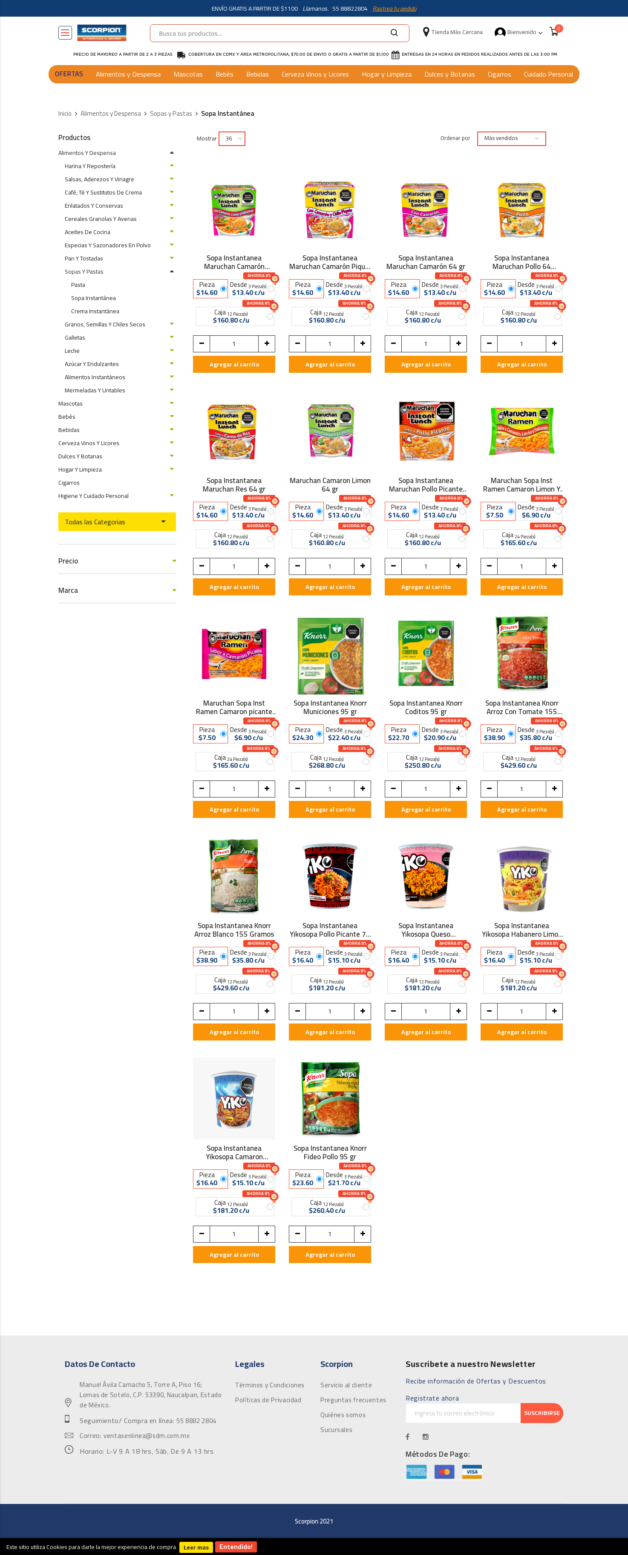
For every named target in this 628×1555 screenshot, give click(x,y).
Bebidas (257, 74)
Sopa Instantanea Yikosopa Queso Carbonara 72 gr (425, 929)
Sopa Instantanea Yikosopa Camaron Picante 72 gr (234, 1152)
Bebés (224, 74)
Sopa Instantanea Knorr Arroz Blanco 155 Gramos (234, 929)
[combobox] (279, 33)
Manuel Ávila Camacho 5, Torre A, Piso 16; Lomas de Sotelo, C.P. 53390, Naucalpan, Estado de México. (151, 1395)
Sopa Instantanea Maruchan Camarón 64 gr (425, 262)
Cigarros (499, 74)
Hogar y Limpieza (387, 74)
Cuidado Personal (548, 74)
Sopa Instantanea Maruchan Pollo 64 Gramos (522, 262)
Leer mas (196, 1547)
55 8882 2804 (196, 1421)
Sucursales (336, 1430)
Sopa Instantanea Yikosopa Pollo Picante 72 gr (330, 929)
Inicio (65, 114)
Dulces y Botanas (449, 74)
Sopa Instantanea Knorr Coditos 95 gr (426, 707)
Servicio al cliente (346, 1385)
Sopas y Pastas (171, 114)
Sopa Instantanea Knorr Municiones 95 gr (330, 707)
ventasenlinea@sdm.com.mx (147, 1436)
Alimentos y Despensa (128, 74)
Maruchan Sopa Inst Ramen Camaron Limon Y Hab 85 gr (521, 484)
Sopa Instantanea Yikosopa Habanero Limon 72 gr (522, 929)
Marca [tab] (68, 590)
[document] (314, 1546)
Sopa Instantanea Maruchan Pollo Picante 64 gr (426, 484)
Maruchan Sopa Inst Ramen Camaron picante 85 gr (234, 707)
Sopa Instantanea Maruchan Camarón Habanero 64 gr (234, 262)
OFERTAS (69, 73)
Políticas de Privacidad (268, 1400)
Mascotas (188, 74)
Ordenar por (455, 138)
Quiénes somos (343, 1415)
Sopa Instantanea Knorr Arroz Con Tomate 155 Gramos (522, 707)
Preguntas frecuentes (353, 1400)
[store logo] (101, 32)
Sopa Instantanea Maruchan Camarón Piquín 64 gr (330, 262)
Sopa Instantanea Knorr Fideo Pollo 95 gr (330, 1152)
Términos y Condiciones (270, 1385)
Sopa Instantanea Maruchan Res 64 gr (234, 484)
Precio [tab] (68, 561)
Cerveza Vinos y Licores (315, 74)
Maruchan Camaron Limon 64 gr (330, 484)
